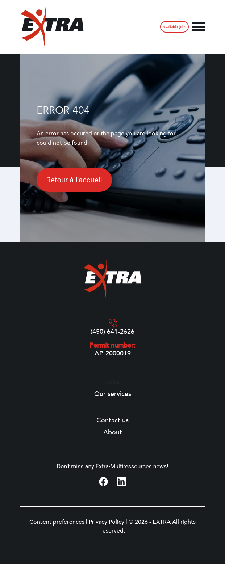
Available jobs (174, 26)
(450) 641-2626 (112, 332)
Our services (112, 394)
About (112, 433)
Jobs (112, 382)
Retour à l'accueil (74, 180)
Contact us (112, 421)
